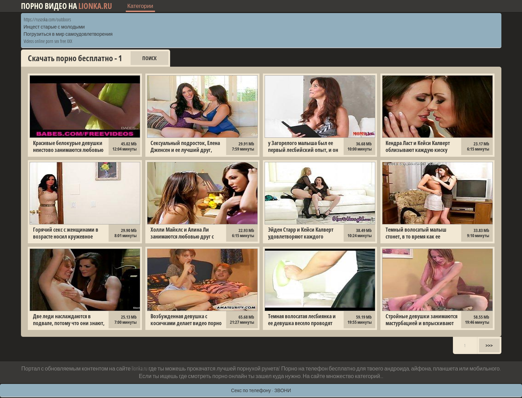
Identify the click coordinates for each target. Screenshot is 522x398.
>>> (489, 345)
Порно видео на (66, 6)
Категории (140, 6)
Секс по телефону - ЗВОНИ (261, 390)
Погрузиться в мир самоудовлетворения (68, 34)
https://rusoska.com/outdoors (47, 19)
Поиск (149, 58)
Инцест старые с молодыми (54, 26)
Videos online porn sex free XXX (48, 41)
